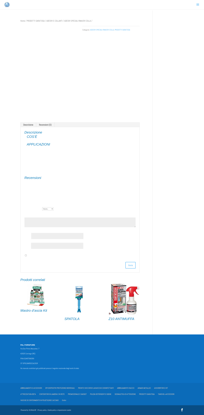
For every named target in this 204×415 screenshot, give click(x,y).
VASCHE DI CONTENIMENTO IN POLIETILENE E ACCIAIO (39, 400)
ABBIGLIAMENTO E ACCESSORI (31, 388)
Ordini (64, 400)
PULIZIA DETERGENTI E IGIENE (100, 394)
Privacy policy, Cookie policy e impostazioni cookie (54, 410)
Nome (27, 236)
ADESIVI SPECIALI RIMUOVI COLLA (77, 21)
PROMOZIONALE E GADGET (77, 394)
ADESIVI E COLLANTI (54, 21)
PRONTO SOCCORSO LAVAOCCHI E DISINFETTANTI (96, 388)
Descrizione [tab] (28, 124)
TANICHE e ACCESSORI (166, 394)
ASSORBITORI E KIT (161, 388)
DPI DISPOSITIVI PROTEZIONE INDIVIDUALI (60, 388)
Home (22, 21)
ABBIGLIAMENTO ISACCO (125, 388)
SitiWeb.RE (32, 410)
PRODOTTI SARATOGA (36, 21)
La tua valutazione (33, 208)
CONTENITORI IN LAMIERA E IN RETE (52, 394)
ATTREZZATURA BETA (28, 394)
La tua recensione (33, 214)
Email (27, 245)
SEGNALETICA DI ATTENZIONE (125, 394)
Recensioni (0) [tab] (45, 124)
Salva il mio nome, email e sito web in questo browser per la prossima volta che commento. (67, 255)
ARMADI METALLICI (144, 388)
